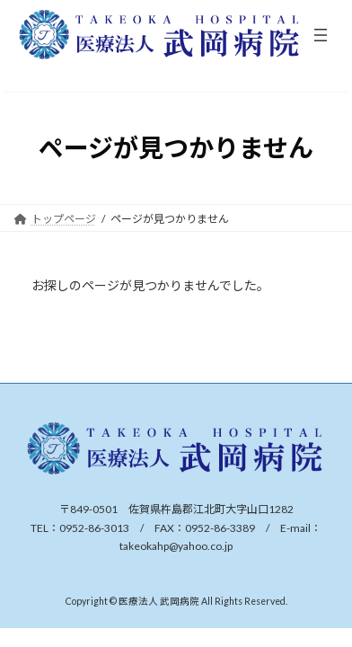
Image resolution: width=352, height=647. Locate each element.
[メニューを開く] (320, 35)
